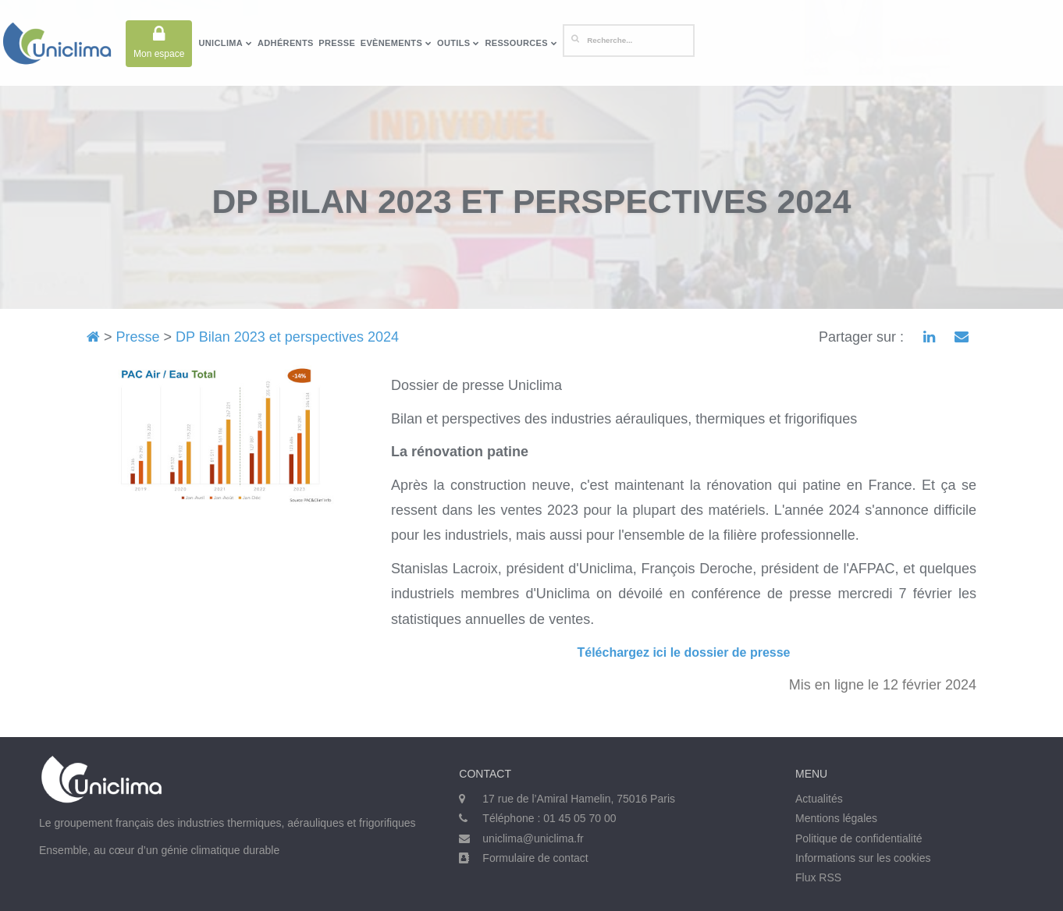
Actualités (819, 798)
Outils (458, 43)
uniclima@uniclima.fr (532, 838)
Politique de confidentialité (859, 838)
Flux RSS (818, 877)
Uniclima (225, 43)
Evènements (396, 43)
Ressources (521, 43)
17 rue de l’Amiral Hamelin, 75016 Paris (578, 798)
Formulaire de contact (535, 858)
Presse (336, 43)
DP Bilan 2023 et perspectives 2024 (287, 337)
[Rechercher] (629, 40)
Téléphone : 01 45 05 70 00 (549, 818)
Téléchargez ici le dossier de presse (683, 652)
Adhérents (286, 43)
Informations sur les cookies (863, 858)
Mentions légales (836, 818)
